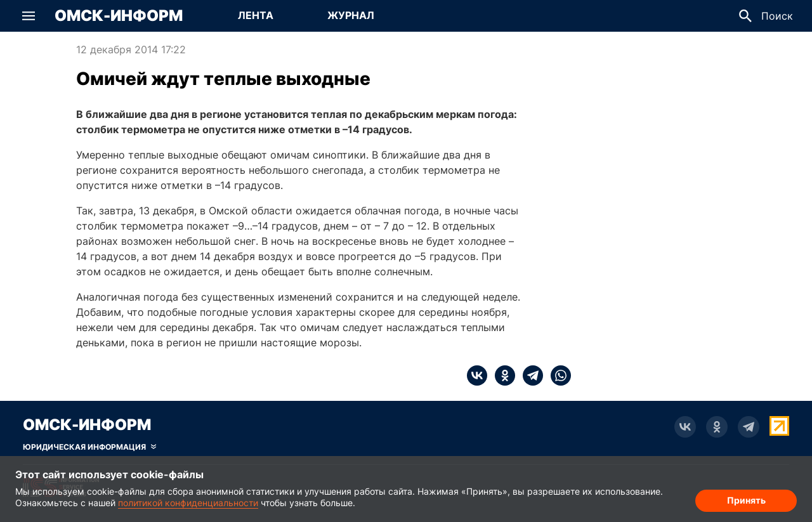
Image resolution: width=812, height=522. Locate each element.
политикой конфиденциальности (188, 502)
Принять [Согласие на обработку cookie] (746, 500)
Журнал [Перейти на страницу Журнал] (350, 15)
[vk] (477, 375)
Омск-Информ (119, 16)
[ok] (501, 375)
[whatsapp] (557, 375)
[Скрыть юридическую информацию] (89, 447)
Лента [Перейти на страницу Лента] (255, 15)
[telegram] (529, 375)
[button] (28, 16)
